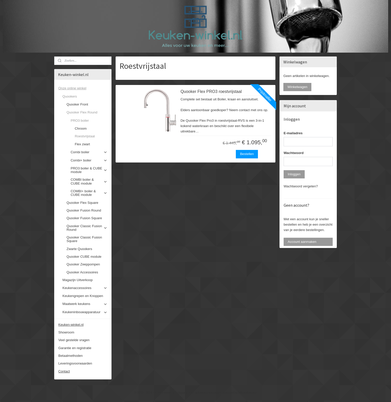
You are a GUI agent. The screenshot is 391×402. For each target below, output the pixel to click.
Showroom (66, 332)
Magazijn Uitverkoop (77, 280)
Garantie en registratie (74, 348)
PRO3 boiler (89, 121)
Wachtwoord (294, 153)
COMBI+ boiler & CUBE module (89, 193)
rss (191, 392)
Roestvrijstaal (85, 136)
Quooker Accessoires (82, 272)
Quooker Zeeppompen (83, 264)
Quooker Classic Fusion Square (84, 239)
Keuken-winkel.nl (70, 325)
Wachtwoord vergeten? (301, 186)
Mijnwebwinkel (247, 392)
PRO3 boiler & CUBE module (89, 170)
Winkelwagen (297, 87)
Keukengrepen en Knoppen (82, 296)
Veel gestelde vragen (73, 340)
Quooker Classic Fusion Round (87, 228)
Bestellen (247, 154)
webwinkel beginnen (207, 392)
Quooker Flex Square (82, 203)
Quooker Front (77, 104)
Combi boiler (89, 152)
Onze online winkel (82, 88)
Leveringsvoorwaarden (75, 363)
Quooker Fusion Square (84, 218)
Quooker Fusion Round (84, 210)
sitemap (182, 392)
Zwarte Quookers (79, 249)
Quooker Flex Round (87, 112)
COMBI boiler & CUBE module (89, 181)
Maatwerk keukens (84, 304)
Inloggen (294, 174)
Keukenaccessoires (84, 288)
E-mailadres (293, 133)
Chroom (81, 128)
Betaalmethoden (70, 356)
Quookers (84, 96)
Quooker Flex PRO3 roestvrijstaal (211, 91)
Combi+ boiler (89, 160)
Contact (64, 371)
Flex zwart (82, 144)
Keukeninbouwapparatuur (84, 312)
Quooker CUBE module (84, 257)
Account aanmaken (302, 242)
